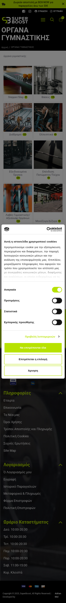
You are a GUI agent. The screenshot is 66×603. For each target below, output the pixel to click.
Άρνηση (33, 370)
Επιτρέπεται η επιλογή (33, 359)
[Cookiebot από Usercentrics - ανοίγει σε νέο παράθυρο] (47, 229)
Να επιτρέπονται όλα (33, 347)
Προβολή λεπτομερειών (40, 336)
